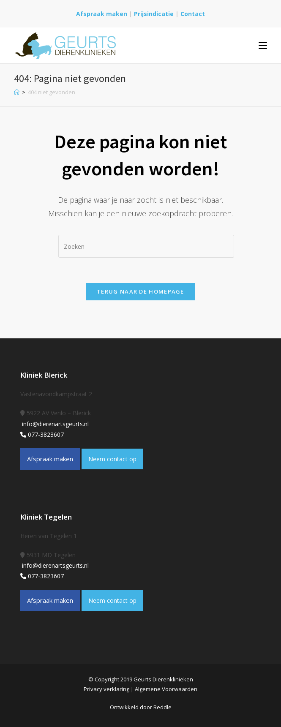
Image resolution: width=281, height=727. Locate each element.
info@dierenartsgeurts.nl (54, 424)
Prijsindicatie (154, 14)
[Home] (16, 92)
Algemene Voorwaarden (166, 689)
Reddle (162, 707)
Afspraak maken (101, 14)
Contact (192, 14)
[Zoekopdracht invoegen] (146, 246)
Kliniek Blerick (43, 375)
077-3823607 (42, 434)
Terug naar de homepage (140, 291)
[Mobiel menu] (263, 45)
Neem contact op (112, 459)
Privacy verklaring (106, 689)
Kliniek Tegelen (46, 517)
